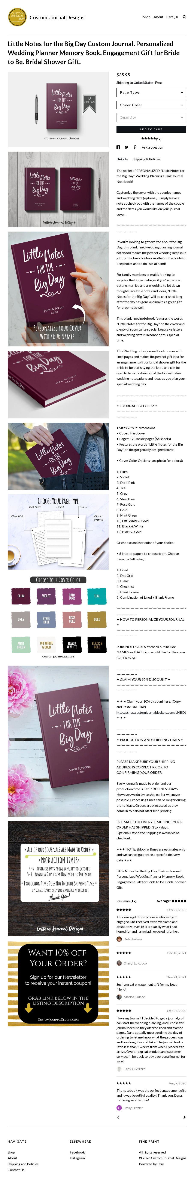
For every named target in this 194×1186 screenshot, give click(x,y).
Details (122, 159)
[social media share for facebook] (118, 147)
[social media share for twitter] (127, 147)
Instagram (77, 1158)
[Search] (184, 17)
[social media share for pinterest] (135, 147)
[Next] (184, 1117)
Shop (147, 17)
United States (144, 82)
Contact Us (16, 1170)
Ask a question (152, 147)
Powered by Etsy (151, 1164)
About (158, 17)
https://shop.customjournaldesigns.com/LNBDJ (151, 712)
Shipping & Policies (147, 159)
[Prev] (118, 1118)
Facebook (77, 1152)
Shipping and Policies (23, 1164)
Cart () (172, 17)
